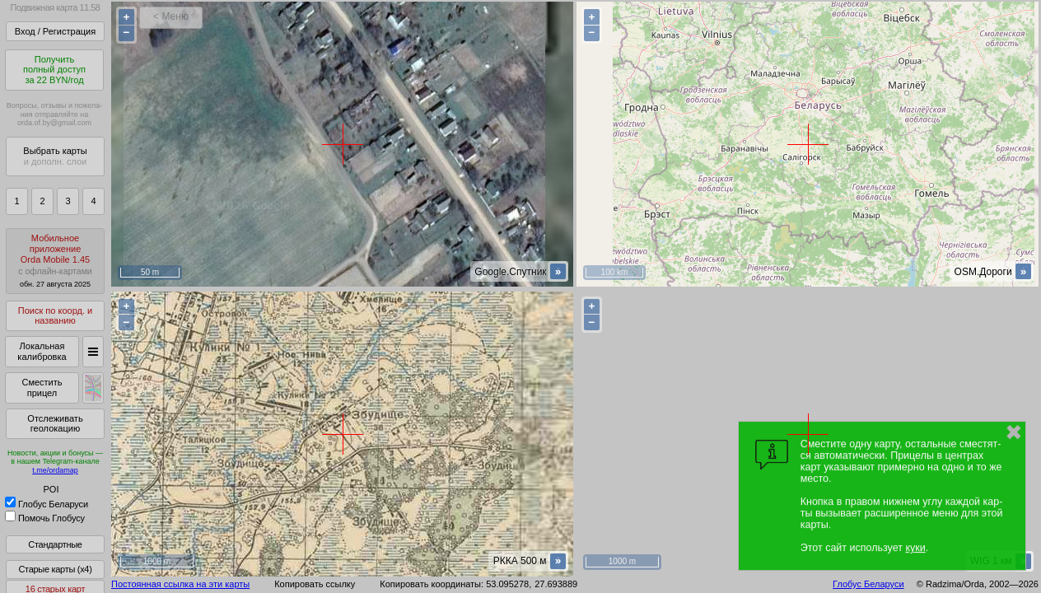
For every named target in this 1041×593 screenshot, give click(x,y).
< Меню (171, 16)
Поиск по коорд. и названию (55, 316)
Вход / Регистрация (55, 31)
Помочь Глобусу (45, 518)
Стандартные (55, 544)
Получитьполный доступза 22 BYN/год (54, 69)
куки (915, 547)
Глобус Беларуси (46, 504)
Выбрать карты (54, 156)
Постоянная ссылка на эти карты (180, 584)
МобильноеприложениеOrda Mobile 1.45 (55, 260)
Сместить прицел (41, 387)
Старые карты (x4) (54, 569)
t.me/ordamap (55, 470)
